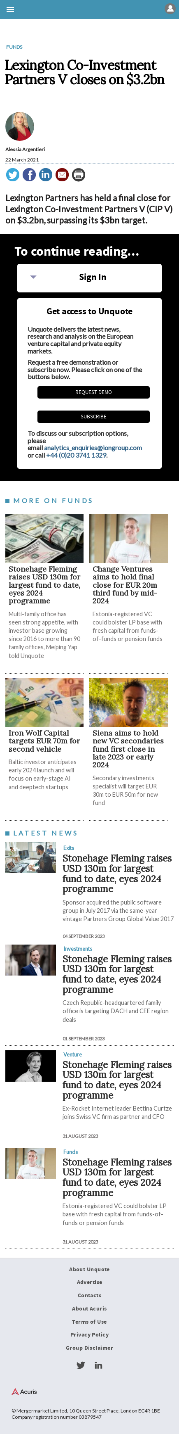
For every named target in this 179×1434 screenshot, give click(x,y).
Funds (14, 47)
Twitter (81, 1365)
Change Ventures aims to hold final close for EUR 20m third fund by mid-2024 (125, 584)
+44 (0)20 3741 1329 (76, 455)
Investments (77, 948)
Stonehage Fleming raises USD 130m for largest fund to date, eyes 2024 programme (44, 584)
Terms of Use (89, 1322)
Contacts (89, 1296)
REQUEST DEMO (93, 392)
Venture (72, 1054)
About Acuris (89, 1309)
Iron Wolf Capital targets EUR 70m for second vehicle (44, 741)
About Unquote (89, 1269)
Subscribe (94, 416)
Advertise (89, 1282)
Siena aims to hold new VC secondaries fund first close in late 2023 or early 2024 (128, 748)
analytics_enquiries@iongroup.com (93, 447)
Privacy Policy (89, 1335)
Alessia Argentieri (25, 149)
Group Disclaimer (89, 1348)
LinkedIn (98, 1365)
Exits (68, 848)
